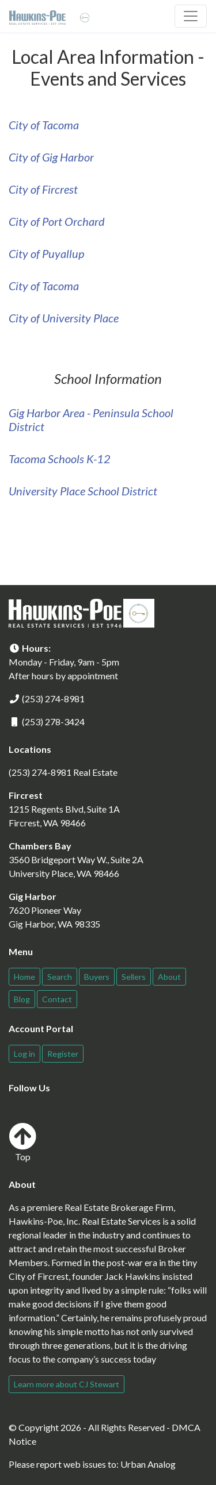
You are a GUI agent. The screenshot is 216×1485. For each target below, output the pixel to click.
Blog (22, 999)
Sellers (134, 977)
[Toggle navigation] (191, 16)
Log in (24, 1054)
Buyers (96, 977)
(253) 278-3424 (53, 721)
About (169, 977)
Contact (57, 999)
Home (24, 977)
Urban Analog (148, 1464)
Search (59, 977)
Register (62, 1054)
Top (22, 1142)
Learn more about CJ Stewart (66, 1384)
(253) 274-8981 (53, 698)
